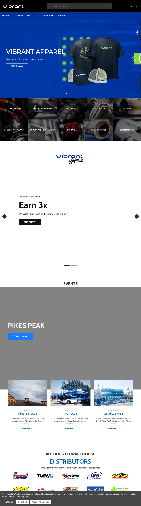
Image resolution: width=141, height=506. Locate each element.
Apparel (62, 15)
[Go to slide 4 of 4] (74, 93)
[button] (4, 216)
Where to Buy (23, 15)
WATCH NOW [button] (20, 336)
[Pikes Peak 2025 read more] (27, 428)
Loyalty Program (44, 15)
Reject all (22, 501)
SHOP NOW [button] (29, 222)
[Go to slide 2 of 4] (69, 93)
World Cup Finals (113, 413)
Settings (9, 501)
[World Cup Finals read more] (113, 428)
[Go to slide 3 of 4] (71, 93)
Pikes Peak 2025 (27, 413)
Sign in (134, 6)
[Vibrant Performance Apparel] (70, 58)
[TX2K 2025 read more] (70, 428)
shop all (7, 15)
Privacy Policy (23, 496)
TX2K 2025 (70, 413)
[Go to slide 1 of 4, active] (66, 93)
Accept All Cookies (40, 501)
